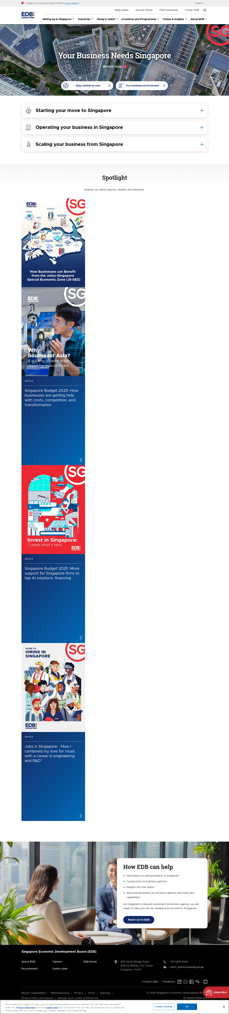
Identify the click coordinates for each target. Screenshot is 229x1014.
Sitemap (105, 993)
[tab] (114, 111)
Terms (91, 993)
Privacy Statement (25, 1008)
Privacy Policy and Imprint (37, 998)
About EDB (28, 961)
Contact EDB (192, 10)
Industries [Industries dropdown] (86, 19)
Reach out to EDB (138, 920)
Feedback (169, 981)
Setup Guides (121, 10)
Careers (57, 961)
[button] (72, 3)
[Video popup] (114, 67)
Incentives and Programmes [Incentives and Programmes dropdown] (140, 19)
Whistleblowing (60, 993)
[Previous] (108, 827)
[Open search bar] (205, 10)
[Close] (223, 1006)
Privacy (78, 993)
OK (187, 1007)
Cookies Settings (164, 1007)
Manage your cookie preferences (78, 998)
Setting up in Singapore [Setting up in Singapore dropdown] (58, 19)
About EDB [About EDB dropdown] (199, 19)
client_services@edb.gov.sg (187, 967)
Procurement (29, 968)
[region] (114, 1007)
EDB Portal (90, 961)
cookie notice (52, 1008)
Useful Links (60, 968)
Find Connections (169, 10)
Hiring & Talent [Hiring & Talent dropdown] (107, 19)
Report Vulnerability (33, 993)
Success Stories (144, 10)
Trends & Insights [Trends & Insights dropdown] (175, 19)
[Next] (120, 827)
